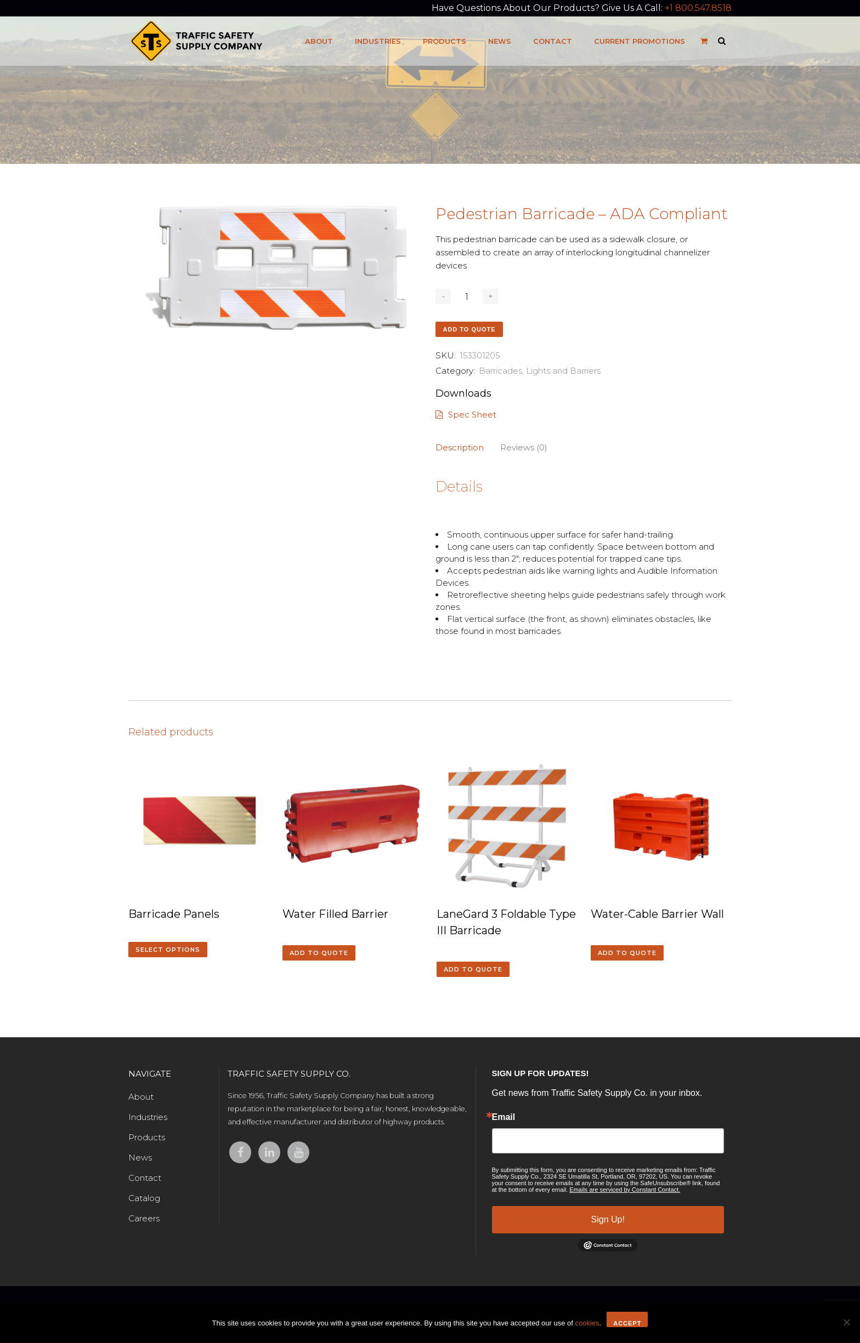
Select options (167, 949)
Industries (147, 1117)
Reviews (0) (523, 447)
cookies (587, 1323)
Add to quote (469, 329)
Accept (627, 1323)
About (141, 1096)
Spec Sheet (465, 414)
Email (504, 1117)
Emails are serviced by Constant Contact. (624, 1189)
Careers (144, 1218)
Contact (144, 1178)
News (140, 1157)
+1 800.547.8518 (698, 8)
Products (146, 1137)
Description (459, 447)
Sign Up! (608, 1219)
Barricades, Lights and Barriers (540, 370)
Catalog (144, 1198)
